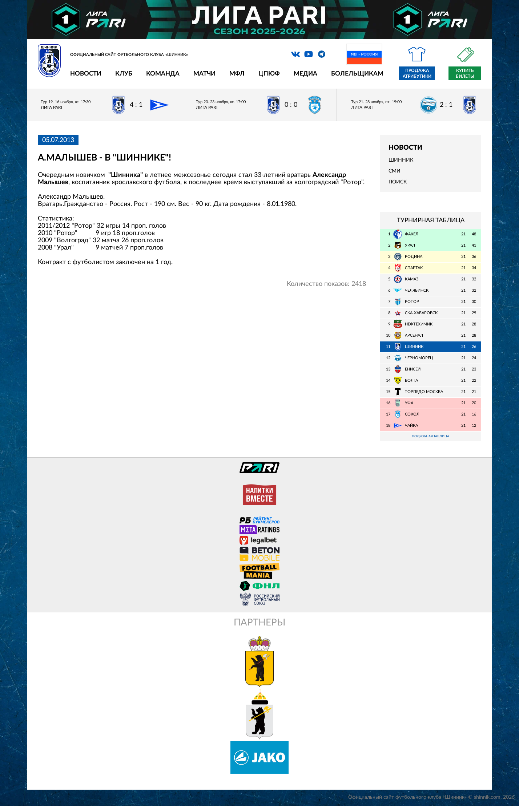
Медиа (305, 73)
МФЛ (237, 73)
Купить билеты (465, 73)
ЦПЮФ (269, 73)
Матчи (204, 73)
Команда (163, 73)
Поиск (398, 182)
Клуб (123, 73)
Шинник (401, 160)
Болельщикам (357, 73)
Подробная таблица (431, 437)
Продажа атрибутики (417, 73)
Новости (85, 73)
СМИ (395, 171)
